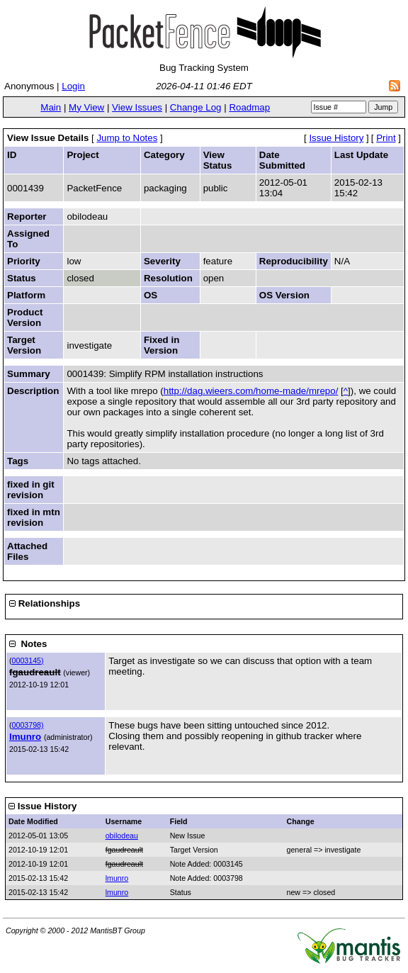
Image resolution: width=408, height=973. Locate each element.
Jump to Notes (126, 138)
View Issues (137, 107)
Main (50, 107)
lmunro (25, 736)
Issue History (336, 138)
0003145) (28, 660)
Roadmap (249, 107)
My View (86, 107)
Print (385, 138)
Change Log (196, 107)
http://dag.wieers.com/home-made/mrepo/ (251, 391)
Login (73, 86)
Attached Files (27, 551)
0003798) (28, 725)
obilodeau (122, 835)
